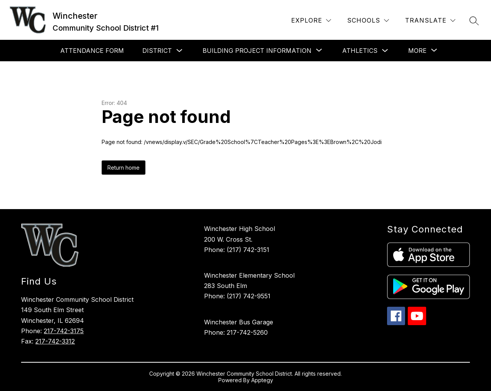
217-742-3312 (55, 341)
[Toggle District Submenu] (179, 51)
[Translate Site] (430, 20)
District (157, 50)
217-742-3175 (64, 331)
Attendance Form (92, 50)
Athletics (359, 50)
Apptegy (262, 380)
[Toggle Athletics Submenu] (385, 51)
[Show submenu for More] (417, 50)
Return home (123, 167)
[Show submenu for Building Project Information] (257, 50)
